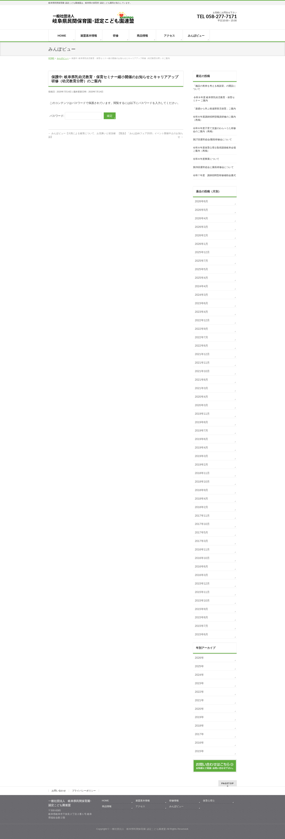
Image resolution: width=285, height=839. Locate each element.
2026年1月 (201, 243)
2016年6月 (201, 566)
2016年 (199, 742)
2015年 (199, 751)
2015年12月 (202, 583)
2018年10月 (202, 481)
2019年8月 (201, 422)
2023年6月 (201, 303)
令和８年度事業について (206, 159)
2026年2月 (201, 235)
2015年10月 (202, 600)
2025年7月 (201, 260)
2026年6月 (201, 201)
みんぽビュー (176, 806)
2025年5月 (201, 269)
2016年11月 (202, 549)
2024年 (199, 674)
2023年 (199, 683)
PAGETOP (227, 783)
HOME (105, 800)
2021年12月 (202, 354)
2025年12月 (202, 252)
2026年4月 (201, 218)
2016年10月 (202, 558)
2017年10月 (202, 523)
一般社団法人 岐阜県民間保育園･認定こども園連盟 (138, 829)
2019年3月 (201, 456)
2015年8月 (201, 617)
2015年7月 (201, 625)
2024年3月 (201, 294)
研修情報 (174, 800)
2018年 (199, 725)
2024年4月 (201, 286)
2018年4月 (201, 498)
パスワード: (76, 115)
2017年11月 (202, 515)
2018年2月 (201, 507)
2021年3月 (201, 388)
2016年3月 (201, 575)
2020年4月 (201, 396)
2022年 (199, 691)
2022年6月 (201, 345)
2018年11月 (202, 473)
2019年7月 (201, 430)
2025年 (199, 666)
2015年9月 (201, 609)
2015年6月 (201, 634)
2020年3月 (201, 405)
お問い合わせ (59, 791)
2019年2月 (201, 464)
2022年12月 (202, 320)
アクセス (140, 806)
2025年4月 (201, 277)
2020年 (199, 708)
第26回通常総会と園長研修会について (213, 167)
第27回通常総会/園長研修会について (212, 139)
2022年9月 (201, 328)
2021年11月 (202, 362)
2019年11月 (202, 413)
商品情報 (106, 806)
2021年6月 (201, 379)
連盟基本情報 (142, 800)
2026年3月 (201, 226)
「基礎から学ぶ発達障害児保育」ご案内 (214, 108)
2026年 (199, 657)
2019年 (199, 717)
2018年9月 (201, 490)
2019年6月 (201, 439)
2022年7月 (201, 337)
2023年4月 (201, 311)
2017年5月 (201, 532)
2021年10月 (202, 371)
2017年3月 (201, 541)
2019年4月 (201, 447)
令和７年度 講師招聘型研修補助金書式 (214, 175)
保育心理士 (209, 800)
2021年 (199, 700)
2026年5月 (201, 209)
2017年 (199, 734)
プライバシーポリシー (84, 791)
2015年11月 (202, 592)
